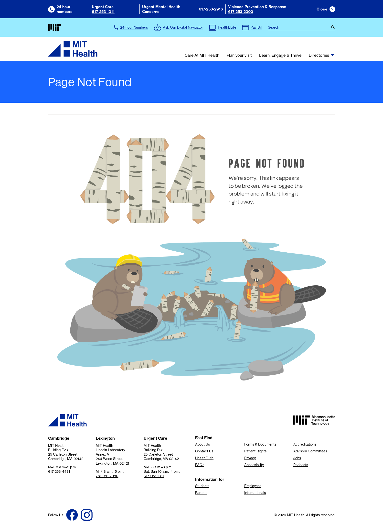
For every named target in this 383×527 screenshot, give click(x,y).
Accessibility (254, 465)
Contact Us (204, 451)
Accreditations (304, 444)
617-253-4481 (59, 471)
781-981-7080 (107, 476)
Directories (319, 55)
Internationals (255, 492)
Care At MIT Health (202, 55)
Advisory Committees (310, 451)
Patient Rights (255, 451)
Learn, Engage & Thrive (280, 55)
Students (202, 486)
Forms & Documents (260, 444)
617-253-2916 (211, 9)
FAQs (199, 465)
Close (322, 9)
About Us (202, 444)
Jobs (297, 458)
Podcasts (300, 465)
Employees (252, 486)
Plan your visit (239, 55)
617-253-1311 (103, 11)
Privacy (250, 458)
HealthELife (204, 458)
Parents (201, 492)
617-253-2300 (240, 11)
